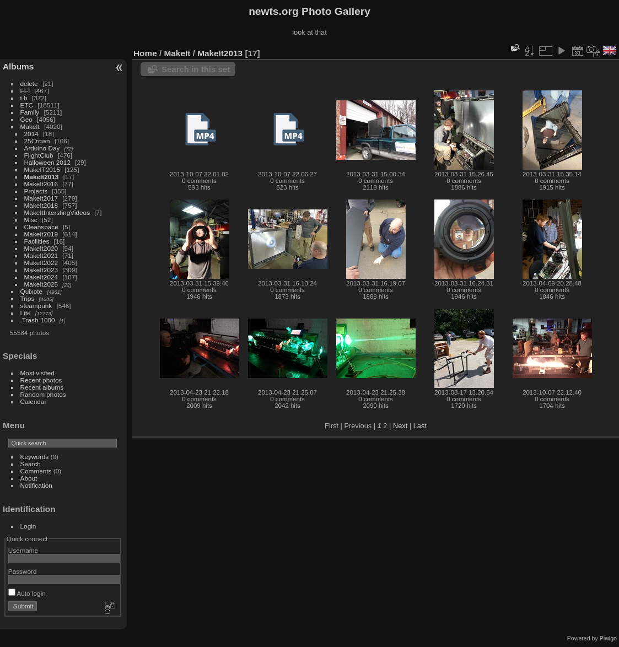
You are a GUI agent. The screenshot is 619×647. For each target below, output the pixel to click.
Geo (26, 119)
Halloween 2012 (47, 162)
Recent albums (41, 387)
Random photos (43, 394)
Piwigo (608, 638)
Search (30, 463)
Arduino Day (42, 148)
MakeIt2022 (41, 262)
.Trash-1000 (37, 320)
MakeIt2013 (41, 176)
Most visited (37, 372)
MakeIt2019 (41, 234)
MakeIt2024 (41, 277)
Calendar (33, 401)
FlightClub (38, 155)
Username (23, 550)
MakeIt (30, 126)
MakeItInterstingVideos (57, 212)
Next (400, 426)
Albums (18, 66)
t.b (24, 97)
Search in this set (196, 69)
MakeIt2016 (41, 183)
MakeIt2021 (41, 255)
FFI (25, 90)
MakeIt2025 (41, 284)
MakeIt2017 (41, 198)
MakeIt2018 (41, 205)
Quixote (31, 291)
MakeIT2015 (42, 169)
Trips (27, 298)
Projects (36, 191)
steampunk (36, 305)
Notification (36, 485)
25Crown (37, 140)
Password (22, 571)
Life (25, 312)
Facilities (37, 241)
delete (29, 83)
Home (145, 53)
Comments (36, 471)
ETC (27, 105)
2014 (31, 133)
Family (30, 112)
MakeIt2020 (41, 248)
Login (28, 526)
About (28, 478)
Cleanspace (41, 226)
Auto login (27, 593)
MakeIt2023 (41, 269)
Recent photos (41, 380)
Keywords (34, 456)
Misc (30, 219)
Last (420, 426)
